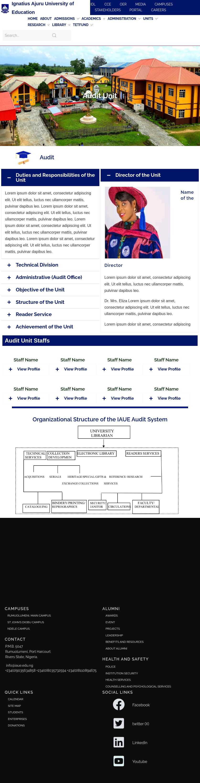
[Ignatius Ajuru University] (100, 558)
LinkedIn (139, 742)
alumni (111, 608)
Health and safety (126, 659)
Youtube (139, 761)
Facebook (141, 705)
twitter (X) (140, 724)
